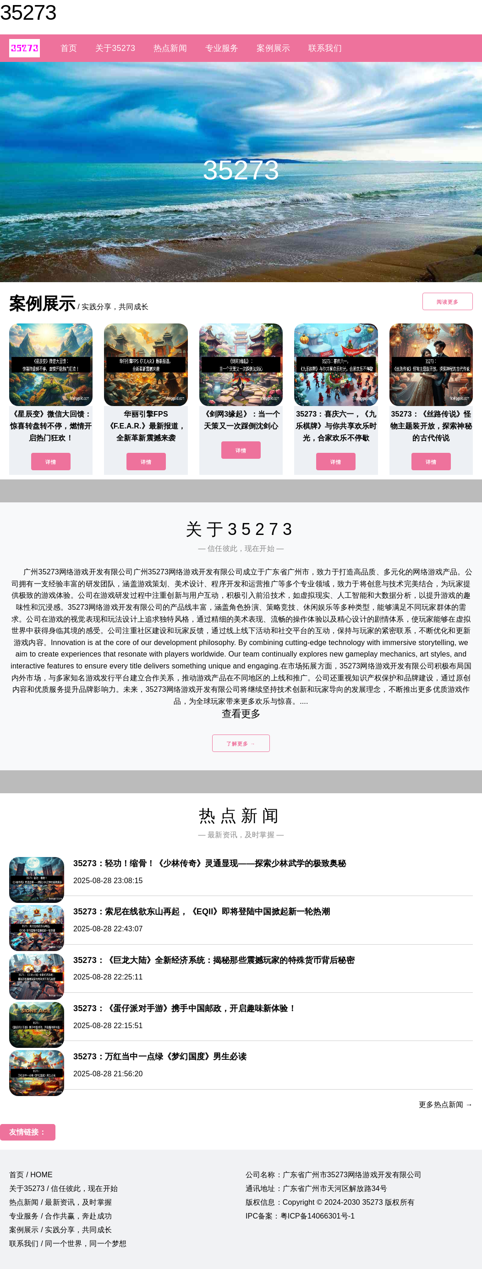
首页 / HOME (31, 1175)
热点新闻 (170, 48)
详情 (50, 462)
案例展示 (273, 48)
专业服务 (222, 48)
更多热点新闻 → (446, 1104)
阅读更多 (448, 302)
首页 (68, 48)
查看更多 (241, 713)
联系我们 (325, 48)
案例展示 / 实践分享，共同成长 (60, 1230)
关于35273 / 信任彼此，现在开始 (63, 1188)
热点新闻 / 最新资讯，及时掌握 (60, 1202)
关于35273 (115, 48)
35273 (28, 12)
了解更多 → (241, 743)
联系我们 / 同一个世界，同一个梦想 (67, 1243)
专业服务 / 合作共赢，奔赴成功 (60, 1216)
